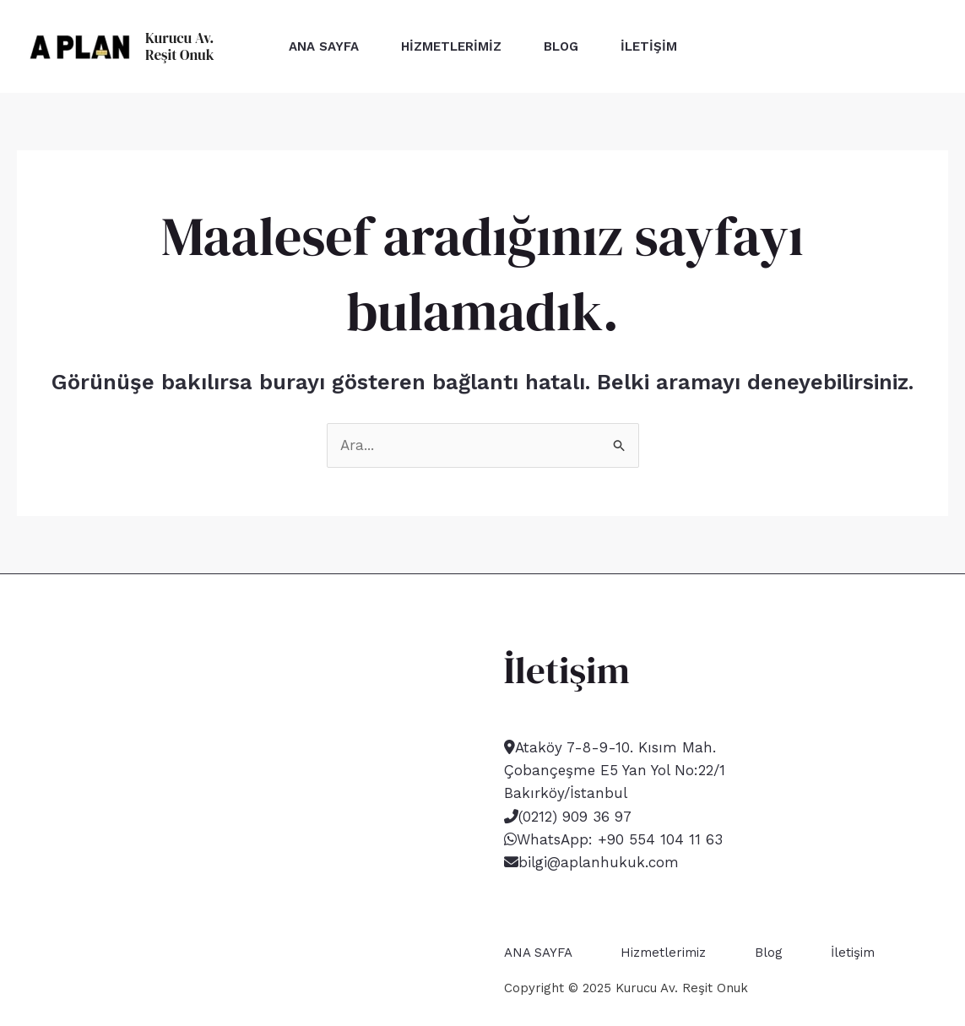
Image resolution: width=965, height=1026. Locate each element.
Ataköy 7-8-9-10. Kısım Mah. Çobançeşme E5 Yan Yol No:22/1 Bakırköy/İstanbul (614, 770)
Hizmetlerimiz (451, 46)
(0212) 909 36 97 (575, 816)
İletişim (649, 46)
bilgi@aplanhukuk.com (598, 862)
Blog (561, 46)
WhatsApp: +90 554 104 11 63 (620, 839)
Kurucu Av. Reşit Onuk (179, 46)
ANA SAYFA (324, 46)
